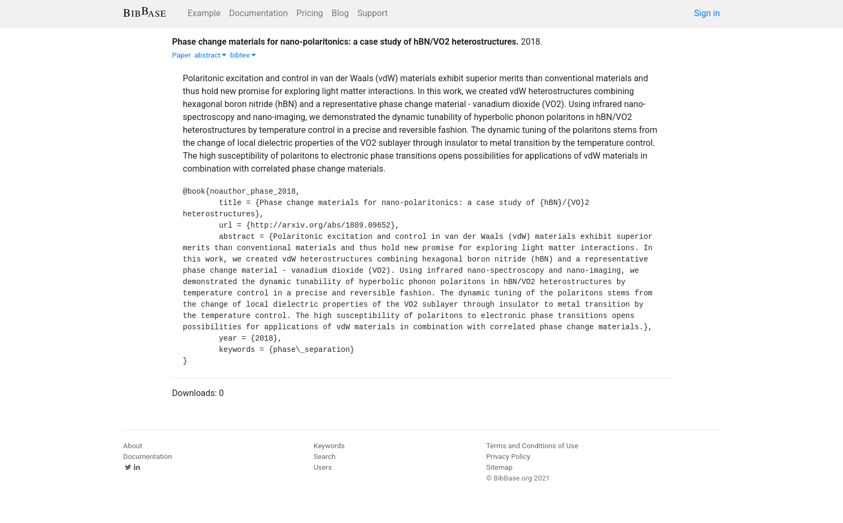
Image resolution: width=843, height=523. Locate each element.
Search (324, 457)
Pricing (309, 13)
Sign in (707, 13)
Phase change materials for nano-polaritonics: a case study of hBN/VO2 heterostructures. (345, 42)
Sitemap (499, 467)
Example (204, 13)
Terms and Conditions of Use (532, 446)
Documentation (258, 13)
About (132, 446)
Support (373, 13)
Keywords (329, 446)
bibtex (243, 55)
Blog (340, 13)
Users (322, 467)
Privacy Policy (508, 457)
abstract (210, 55)
